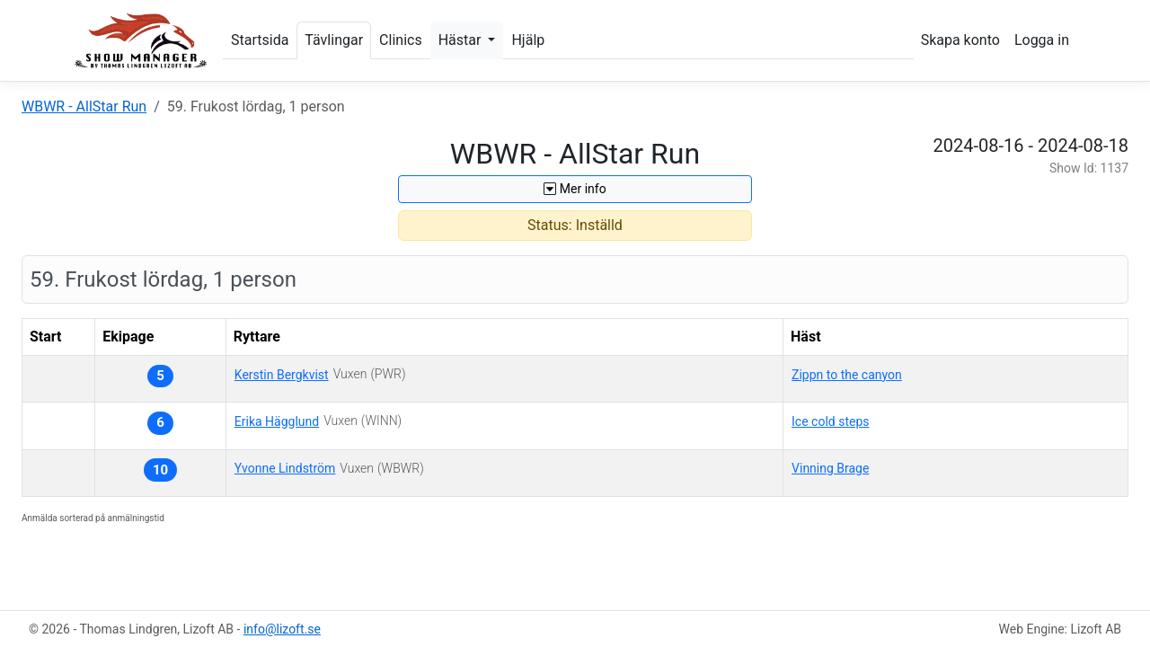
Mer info (575, 189)
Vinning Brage (830, 468)
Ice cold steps (830, 421)
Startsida (259, 40)
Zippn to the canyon (847, 375)
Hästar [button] (461, 40)
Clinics (400, 40)
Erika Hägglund (276, 421)
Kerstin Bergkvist (281, 375)
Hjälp (527, 40)
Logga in (1041, 40)
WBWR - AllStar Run (84, 106)
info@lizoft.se (282, 629)
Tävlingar (334, 40)
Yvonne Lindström (285, 468)
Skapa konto (960, 40)
